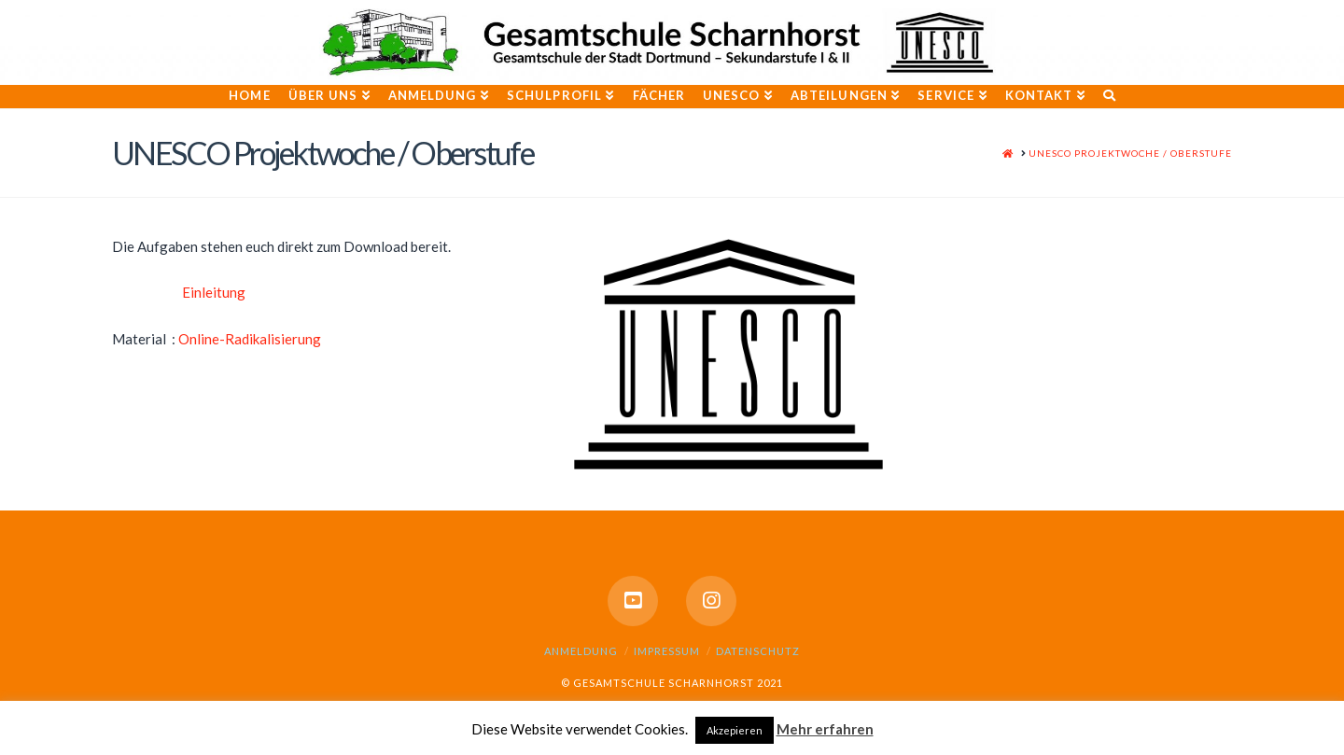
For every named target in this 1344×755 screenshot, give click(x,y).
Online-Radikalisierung (249, 338)
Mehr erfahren (825, 728)
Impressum (667, 651)
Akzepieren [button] (735, 730)
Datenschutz (758, 651)
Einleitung (213, 292)
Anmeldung (581, 651)
